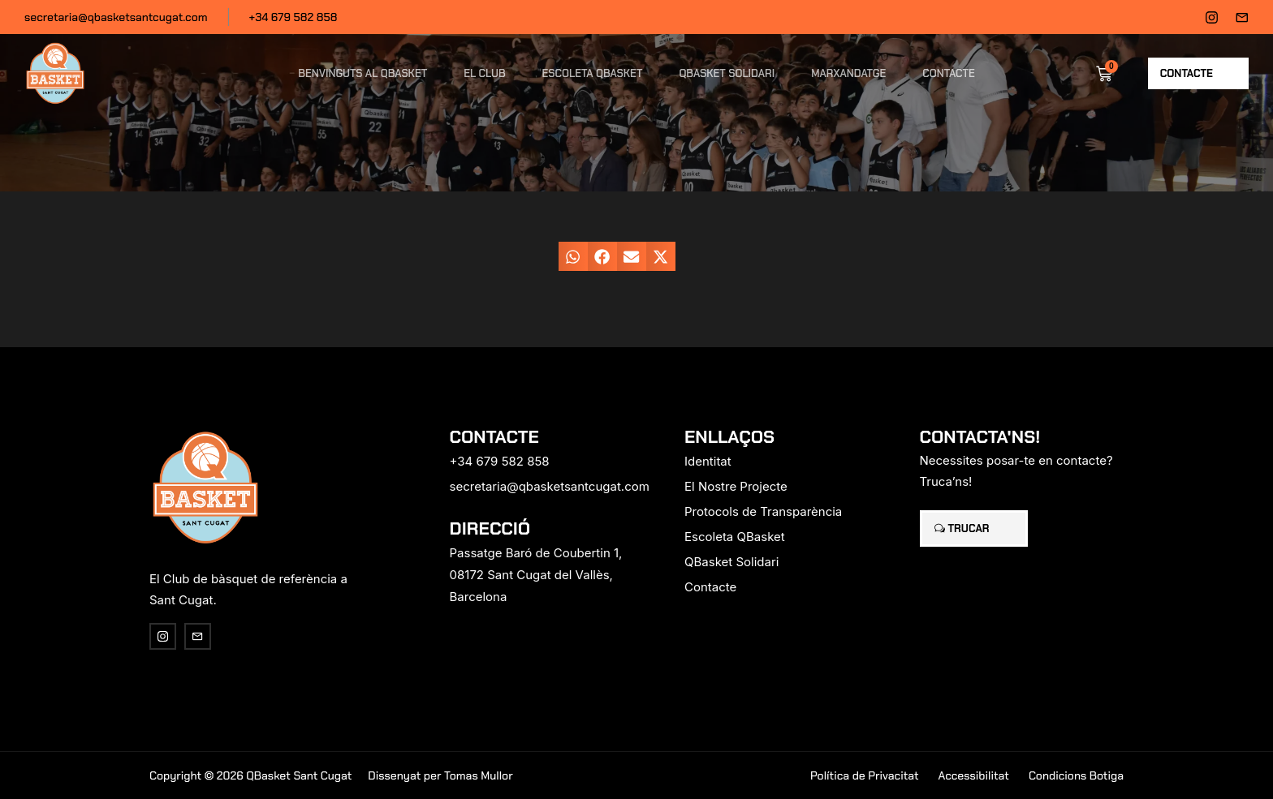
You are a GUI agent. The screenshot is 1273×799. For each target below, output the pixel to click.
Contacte (948, 73)
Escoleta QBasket (592, 73)
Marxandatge (848, 73)
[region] (211, 672)
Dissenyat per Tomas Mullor (440, 775)
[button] (573, 256)
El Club (484, 73)
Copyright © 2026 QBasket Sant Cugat (250, 775)
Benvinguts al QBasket (362, 73)
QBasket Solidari (727, 73)
